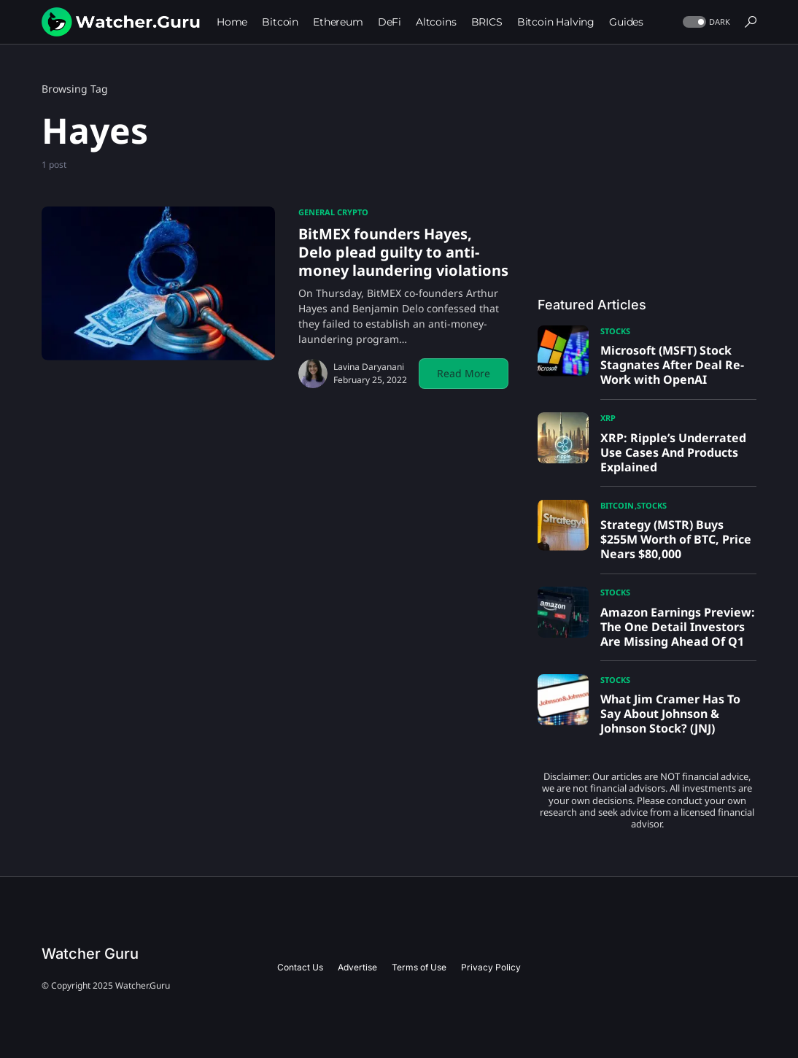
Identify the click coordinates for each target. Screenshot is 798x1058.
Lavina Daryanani (368, 366)
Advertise (357, 967)
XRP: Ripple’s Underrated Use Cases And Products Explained (673, 452)
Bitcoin (617, 505)
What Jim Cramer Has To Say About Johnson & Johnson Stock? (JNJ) (670, 713)
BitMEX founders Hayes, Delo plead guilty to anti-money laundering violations (403, 252)
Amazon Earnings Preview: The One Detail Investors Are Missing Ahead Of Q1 (677, 627)
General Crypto (333, 211)
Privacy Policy (491, 967)
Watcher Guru (90, 953)
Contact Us (300, 967)
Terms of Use (419, 967)
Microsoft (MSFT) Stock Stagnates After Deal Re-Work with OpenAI (672, 365)
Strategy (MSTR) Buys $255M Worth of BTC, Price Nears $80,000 (675, 539)
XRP (608, 417)
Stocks (615, 330)
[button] (705, 22)
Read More (463, 373)
